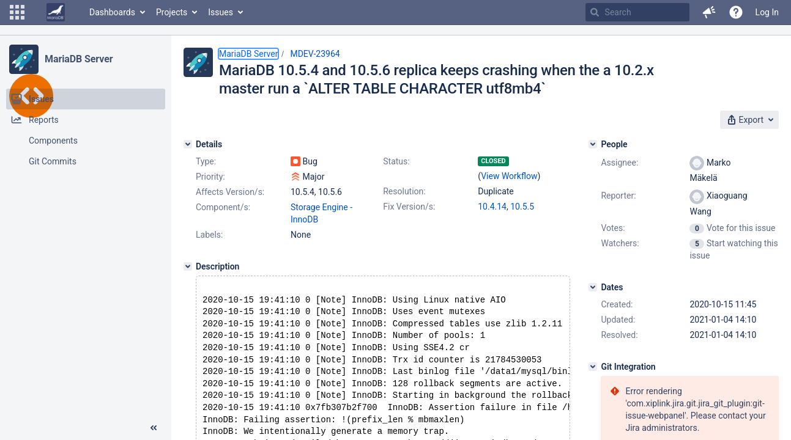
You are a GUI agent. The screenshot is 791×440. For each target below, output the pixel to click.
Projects (171, 12)
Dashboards (112, 12)
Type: (206, 161)
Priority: (210, 177)
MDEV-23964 (315, 54)
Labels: (209, 235)
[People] (593, 144)
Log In (767, 12)
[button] (17, 12)
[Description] (188, 266)
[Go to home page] (55, 12)
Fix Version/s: (409, 206)
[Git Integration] (593, 366)
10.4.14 (492, 206)
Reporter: (618, 195)
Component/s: (223, 207)
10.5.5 (522, 206)
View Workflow (509, 176)
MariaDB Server (79, 59)
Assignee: (619, 162)
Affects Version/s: (230, 192)
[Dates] (593, 287)
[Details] (188, 144)
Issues (220, 12)
